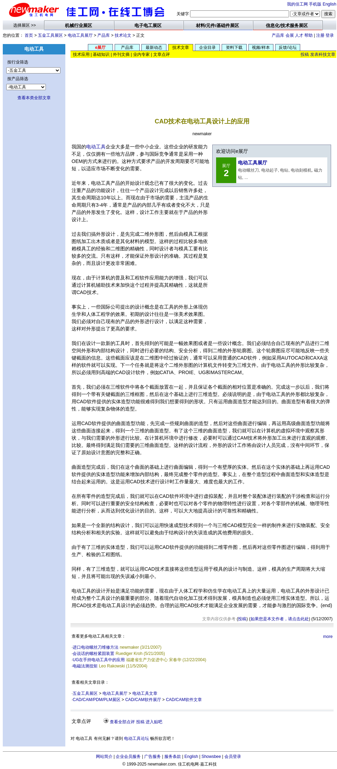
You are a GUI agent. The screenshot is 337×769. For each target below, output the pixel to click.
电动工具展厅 (80, 35)
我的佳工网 (297, 4)
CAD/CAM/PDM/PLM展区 (96, 699)
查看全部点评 (122, 721)
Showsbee (211, 756)
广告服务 (152, 756)
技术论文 (123, 35)
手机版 (315, 4)
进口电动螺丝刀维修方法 (95, 647)
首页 (29, 35)
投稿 (305, 54)
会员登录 (232, 756)
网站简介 (104, 756)
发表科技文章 (322, 54)
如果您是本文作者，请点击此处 (279, 618)
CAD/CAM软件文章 (184, 699)
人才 (299, 35)
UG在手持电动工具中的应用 (99, 659)
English (329, 4)
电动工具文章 (144, 693)
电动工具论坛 (136, 738)
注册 (320, 35)
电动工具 (96, 146)
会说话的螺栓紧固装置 (93, 653)
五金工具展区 (50, 35)
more (327, 636)
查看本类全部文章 (34, 97)
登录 (330, 35)
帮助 (308, 35)
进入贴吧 (154, 721)
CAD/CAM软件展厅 (143, 699)
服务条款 (172, 756)
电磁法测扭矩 (85, 666)
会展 (290, 35)
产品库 (103, 35)
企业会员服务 (128, 756)
